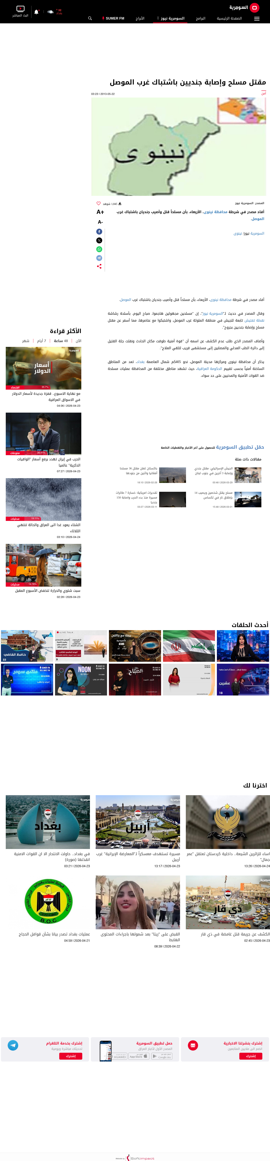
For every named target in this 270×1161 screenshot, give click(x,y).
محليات (15, 519)
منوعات (15, 453)
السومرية (257, 233)
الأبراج (140, 18)
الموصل (258, 219)
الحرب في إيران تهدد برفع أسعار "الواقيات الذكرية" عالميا (48, 462)
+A (100, 212)
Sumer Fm (115, 18)
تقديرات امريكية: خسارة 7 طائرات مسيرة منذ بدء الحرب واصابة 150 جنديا (136, 497)
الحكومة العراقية (209, 368)
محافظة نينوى (215, 212)
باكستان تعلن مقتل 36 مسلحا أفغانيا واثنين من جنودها (138, 471)
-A (100, 222)
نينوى (238, 233)
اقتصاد (15, 387)
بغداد (140, 362)
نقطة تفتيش (254, 320)
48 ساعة (61, 341)
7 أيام (41, 341)
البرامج (200, 18)
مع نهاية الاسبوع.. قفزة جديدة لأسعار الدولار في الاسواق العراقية (46, 397)
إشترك (71, 1056)
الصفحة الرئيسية (229, 18)
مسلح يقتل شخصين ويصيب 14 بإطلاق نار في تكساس (213, 495)
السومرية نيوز (170, 18)
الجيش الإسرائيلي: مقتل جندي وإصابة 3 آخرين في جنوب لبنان (213, 471)
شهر (25, 341)
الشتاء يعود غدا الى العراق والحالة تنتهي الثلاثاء (48, 528)
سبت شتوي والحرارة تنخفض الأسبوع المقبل (47, 591)
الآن (78, 341)
